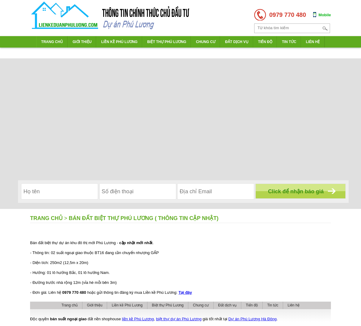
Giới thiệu (82, 42)
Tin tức (289, 42)
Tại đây (185, 292)
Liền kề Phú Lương (119, 42)
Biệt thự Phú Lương (166, 42)
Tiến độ (265, 42)
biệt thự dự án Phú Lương (179, 319)
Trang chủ (52, 42)
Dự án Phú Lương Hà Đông (252, 319)
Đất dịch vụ (236, 42)
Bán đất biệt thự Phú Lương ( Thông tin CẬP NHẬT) (144, 218)
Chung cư (205, 42)
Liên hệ (313, 42)
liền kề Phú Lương (138, 319)
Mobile (325, 15)
